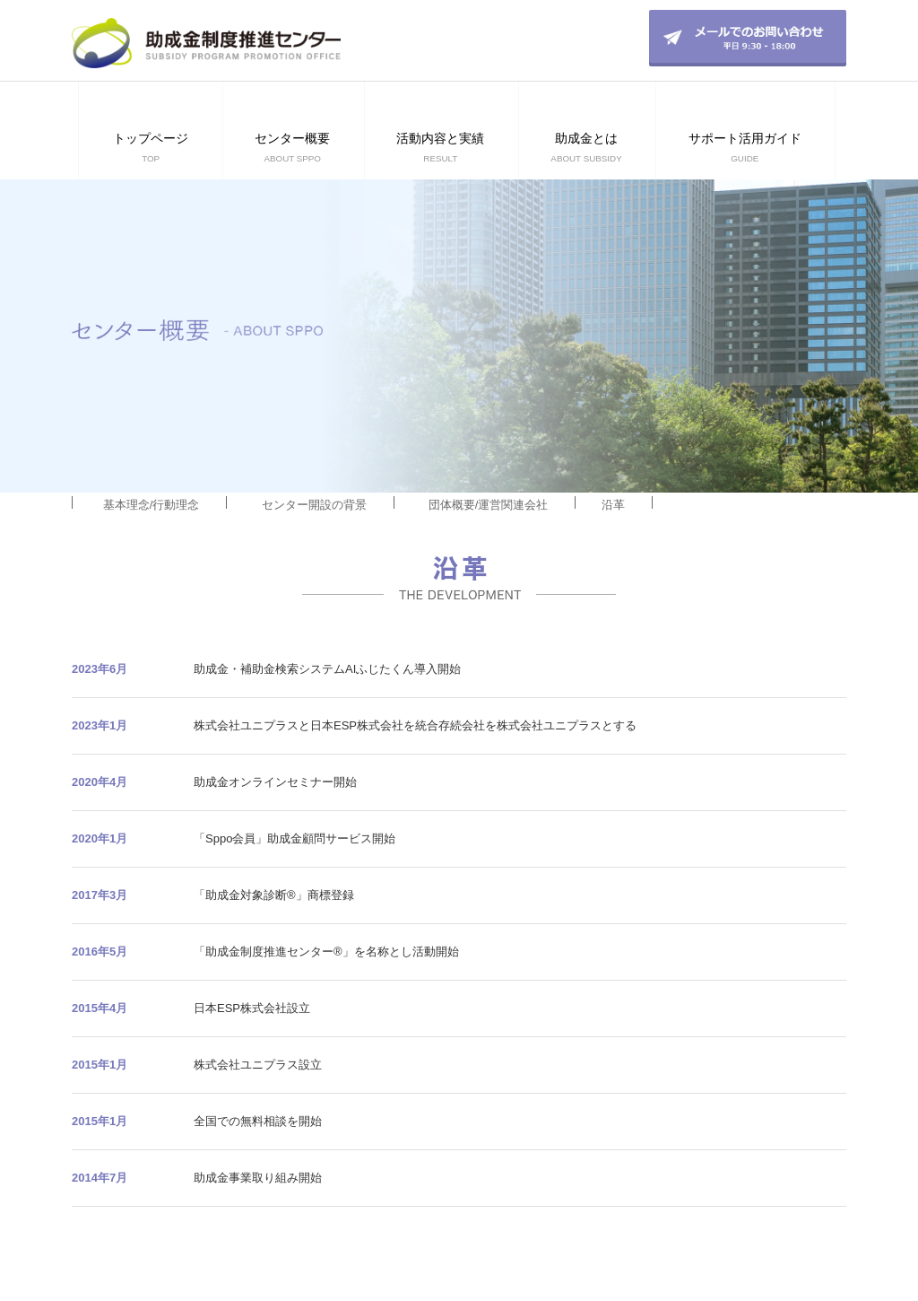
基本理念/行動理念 (151, 504)
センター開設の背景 (314, 504)
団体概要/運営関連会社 (489, 504)
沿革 (613, 504)
